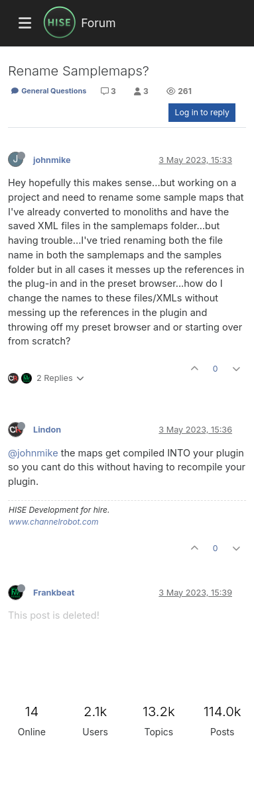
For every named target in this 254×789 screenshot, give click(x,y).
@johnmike (33, 452)
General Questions (48, 90)
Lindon (47, 430)
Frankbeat (53, 593)
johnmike (52, 160)
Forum (98, 23)
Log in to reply (201, 112)
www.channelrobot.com (53, 522)
